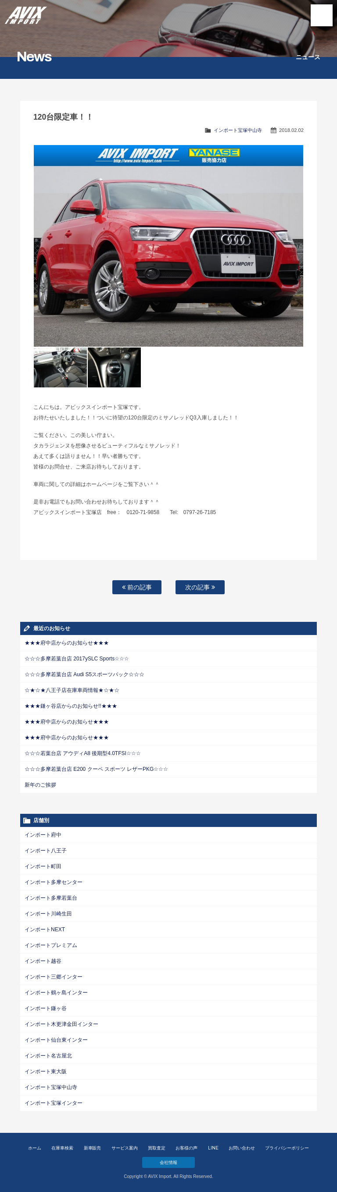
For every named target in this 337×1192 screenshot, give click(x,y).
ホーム (34, 1148)
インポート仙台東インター (56, 1040)
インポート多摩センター (53, 882)
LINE (213, 1148)
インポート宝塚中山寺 (238, 130)
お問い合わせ (242, 1148)
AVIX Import (26, 13)
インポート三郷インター (53, 977)
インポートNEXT (45, 929)
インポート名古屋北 (48, 1056)
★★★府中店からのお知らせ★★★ (67, 643)
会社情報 (168, 1162)
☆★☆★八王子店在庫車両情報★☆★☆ (72, 690)
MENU (322, 15)
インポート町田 (43, 866)
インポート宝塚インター (53, 1103)
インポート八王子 (46, 851)
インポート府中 (43, 835)
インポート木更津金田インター (61, 1024)
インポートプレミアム (51, 945)
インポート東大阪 (46, 1071)
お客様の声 (186, 1148)
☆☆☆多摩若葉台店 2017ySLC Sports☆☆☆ (77, 659)
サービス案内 (124, 1148)
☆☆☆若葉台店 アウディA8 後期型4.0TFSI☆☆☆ (83, 753)
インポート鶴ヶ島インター (56, 993)
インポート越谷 (43, 961)
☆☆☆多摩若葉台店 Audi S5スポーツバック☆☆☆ (84, 674)
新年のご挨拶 (40, 785)
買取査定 (156, 1148)
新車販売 (92, 1148)
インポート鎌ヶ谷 (46, 1008)
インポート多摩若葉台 (51, 898)
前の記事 (137, 587)
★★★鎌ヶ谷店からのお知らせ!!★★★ (71, 706)
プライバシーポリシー (287, 1148)
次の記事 (200, 587)
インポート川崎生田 (48, 914)
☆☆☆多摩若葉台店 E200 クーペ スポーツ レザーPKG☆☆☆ (96, 769)
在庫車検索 (62, 1148)
